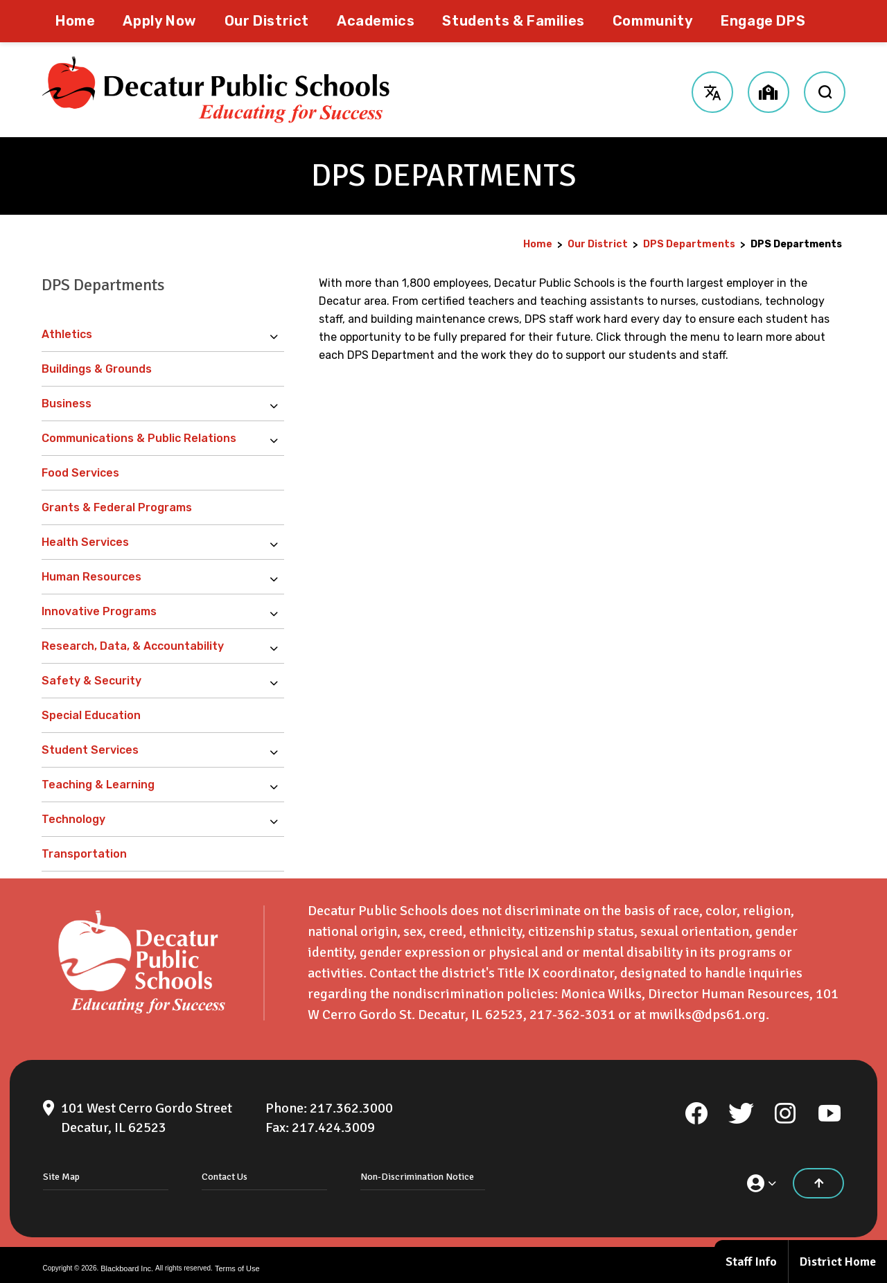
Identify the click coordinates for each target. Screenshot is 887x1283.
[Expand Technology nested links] (277, 819)
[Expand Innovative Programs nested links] (277, 612)
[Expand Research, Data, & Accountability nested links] (277, 646)
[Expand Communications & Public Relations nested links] (277, 438)
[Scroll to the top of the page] (818, 1176)
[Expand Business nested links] (277, 404)
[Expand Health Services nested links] (277, 542)
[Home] (75, 21)
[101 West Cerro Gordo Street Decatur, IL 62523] (146, 1111)
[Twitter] (740, 1106)
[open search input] (824, 90)
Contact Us (224, 1170)
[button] (712, 90)
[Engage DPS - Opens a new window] (763, 21)
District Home (838, 1261)
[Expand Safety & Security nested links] (277, 681)
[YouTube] (829, 1106)
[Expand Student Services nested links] (277, 750)
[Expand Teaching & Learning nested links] (277, 785)
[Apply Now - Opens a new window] (159, 21)
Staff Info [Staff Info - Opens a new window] (751, 1261)
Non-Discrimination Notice (417, 1170)
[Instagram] (785, 1106)
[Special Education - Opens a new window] (163, 715)
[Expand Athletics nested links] (277, 335)
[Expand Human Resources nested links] (277, 577)
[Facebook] (696, 1106)
